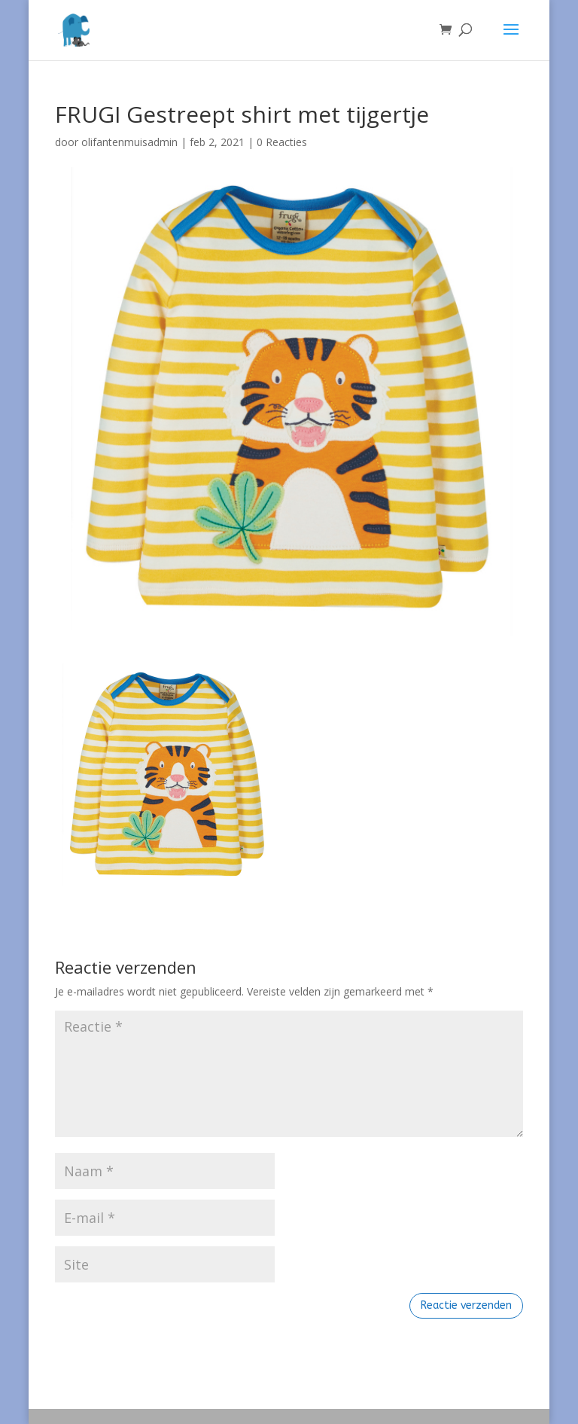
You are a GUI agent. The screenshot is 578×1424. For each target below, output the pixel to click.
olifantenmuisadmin (129, 142)
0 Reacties (282, 142)
